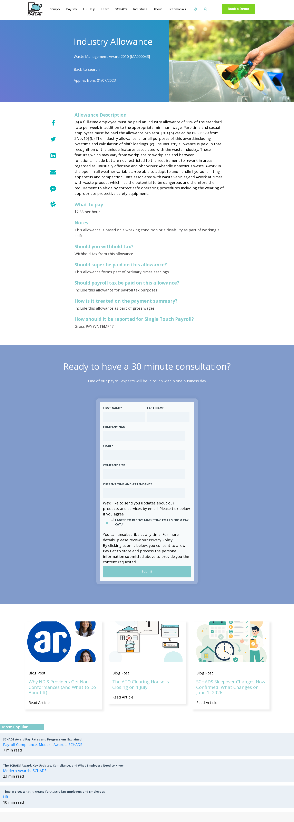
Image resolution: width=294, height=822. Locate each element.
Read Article (39, 702)
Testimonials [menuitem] (177, 9)
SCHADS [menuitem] (121, 9)
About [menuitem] (158, 9)
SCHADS (75, 744)
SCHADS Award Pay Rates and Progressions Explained (42, 739)
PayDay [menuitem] (71, 9)
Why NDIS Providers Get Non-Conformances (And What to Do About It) (62, 687)
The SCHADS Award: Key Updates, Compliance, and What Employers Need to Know (63, 766)
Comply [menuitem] (55, 9)
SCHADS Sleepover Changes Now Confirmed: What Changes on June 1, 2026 (230, 687)
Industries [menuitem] (140, 9)
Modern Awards (52, 744)
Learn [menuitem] (105, 9)
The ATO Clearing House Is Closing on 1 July (140, 684)
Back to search (87, 69)
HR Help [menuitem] (89, 9)
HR (5, 796)
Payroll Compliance (20, 744)
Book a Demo (238, 9)
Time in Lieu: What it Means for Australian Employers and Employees (54, 792)
